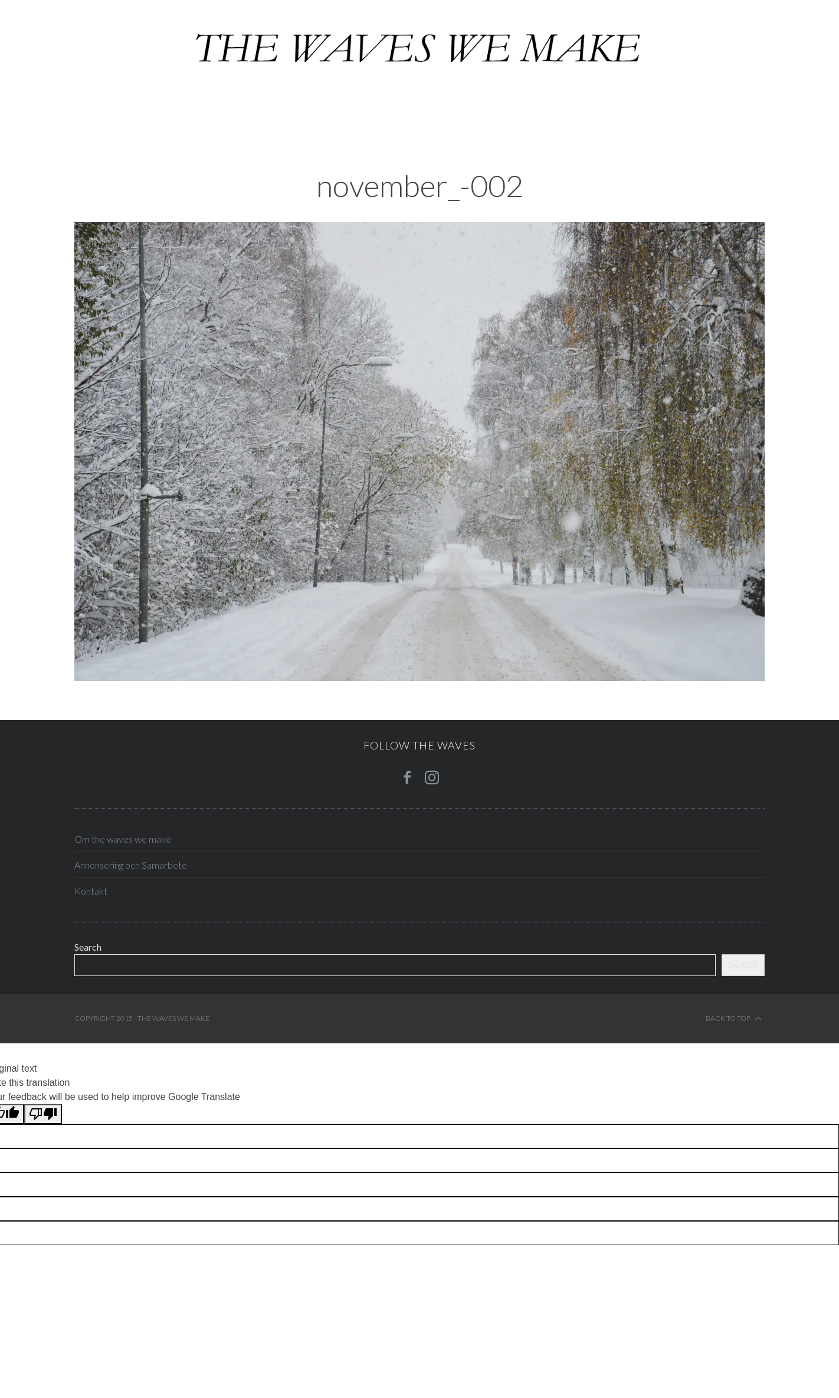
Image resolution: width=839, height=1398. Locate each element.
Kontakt (90, 890)
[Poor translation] (43, 1114)
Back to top (734, 1018)
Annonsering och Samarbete (130, 864)
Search (87, 946)
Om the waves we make (122, 838)
